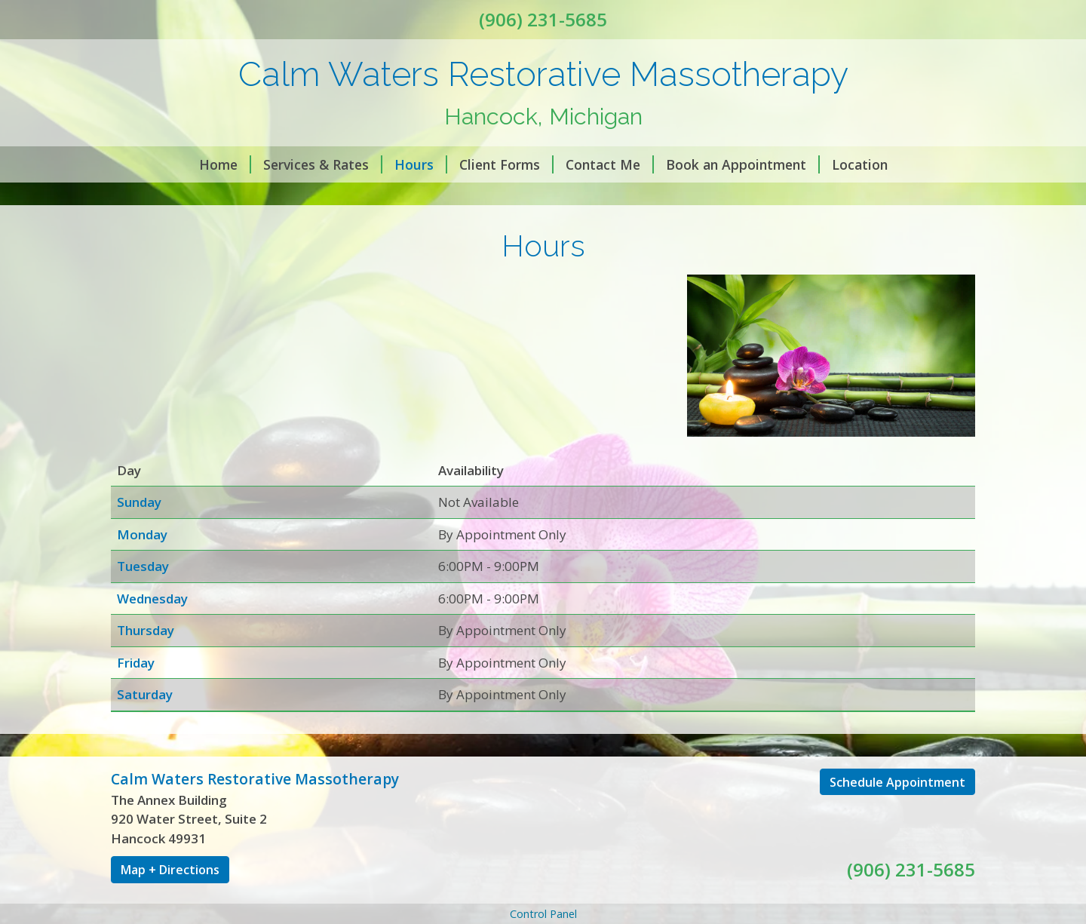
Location (860, 164)
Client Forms (506, 164)
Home (225, 164)
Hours (420, 164)
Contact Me (610, 164)
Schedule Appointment (897, 782)
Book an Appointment (743, 164)
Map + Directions (170, 869)
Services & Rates (322, 164)
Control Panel (543, 914)
